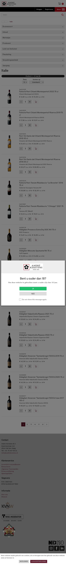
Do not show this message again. (34, 300)
